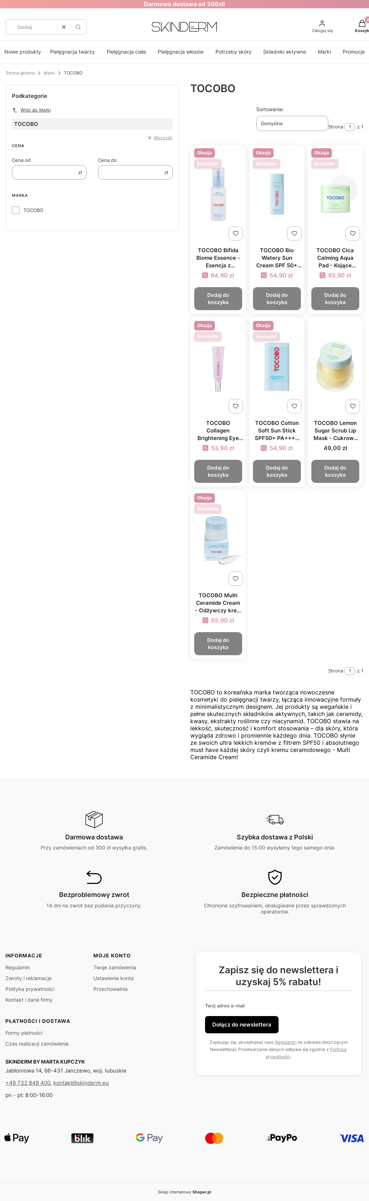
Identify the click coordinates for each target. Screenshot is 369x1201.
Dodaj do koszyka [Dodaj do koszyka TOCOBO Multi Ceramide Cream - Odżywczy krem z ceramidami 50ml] (218, 643)
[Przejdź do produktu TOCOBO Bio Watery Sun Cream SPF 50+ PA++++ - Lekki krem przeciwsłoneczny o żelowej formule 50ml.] (276, 194)
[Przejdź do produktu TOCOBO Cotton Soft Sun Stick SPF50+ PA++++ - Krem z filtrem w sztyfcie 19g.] (276, 366)
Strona (335, 127)
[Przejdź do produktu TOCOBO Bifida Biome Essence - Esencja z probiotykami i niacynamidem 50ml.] (218, 194)
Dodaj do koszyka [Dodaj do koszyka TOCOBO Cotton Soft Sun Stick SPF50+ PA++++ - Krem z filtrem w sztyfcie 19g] (277, 470)
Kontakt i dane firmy (29, 1000)
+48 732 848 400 (27, 1082)
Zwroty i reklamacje (28, 978)
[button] (78, 27)
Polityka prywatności (29, 989)
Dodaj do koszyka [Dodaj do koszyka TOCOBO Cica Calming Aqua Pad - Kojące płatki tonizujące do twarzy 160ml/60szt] (335, 298)
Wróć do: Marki (31, 110)
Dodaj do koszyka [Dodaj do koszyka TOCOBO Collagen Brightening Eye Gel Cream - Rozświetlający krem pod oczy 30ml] (218, 470)
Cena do (107, 160)
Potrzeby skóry (233, 52)
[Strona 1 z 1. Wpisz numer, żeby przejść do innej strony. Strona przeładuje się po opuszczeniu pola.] (350, 127)
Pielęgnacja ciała (126, 52)
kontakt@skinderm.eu (81, 1082)
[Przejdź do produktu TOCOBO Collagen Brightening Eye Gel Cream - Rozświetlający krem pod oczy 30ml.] (218, 366)
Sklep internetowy (184, 1192)
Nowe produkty (22, 52)
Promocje (354, 52)
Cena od (21, 160)
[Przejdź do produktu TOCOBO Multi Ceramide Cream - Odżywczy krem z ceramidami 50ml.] (218, 539)
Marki (324, 52)
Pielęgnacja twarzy (72, 52)
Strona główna (20, 73)
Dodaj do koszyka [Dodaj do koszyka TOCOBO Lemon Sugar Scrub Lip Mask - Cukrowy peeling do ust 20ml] (335, 470)
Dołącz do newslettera (241, 1024)
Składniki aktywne (284, 52)
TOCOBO (33, 210)
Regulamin (17, 967)
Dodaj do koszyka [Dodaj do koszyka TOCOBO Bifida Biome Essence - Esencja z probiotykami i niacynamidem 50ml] (218, 298)
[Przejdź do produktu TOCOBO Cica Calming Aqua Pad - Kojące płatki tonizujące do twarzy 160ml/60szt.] (335, 194)
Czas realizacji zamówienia (36, 1044)
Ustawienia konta (113, 978)
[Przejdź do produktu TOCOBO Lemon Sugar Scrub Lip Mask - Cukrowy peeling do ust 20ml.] (335, 366)
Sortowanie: (270, 109)
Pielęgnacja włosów (181, 52)
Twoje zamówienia (114, 967)
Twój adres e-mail (225, 1006)
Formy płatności (24, 1033)
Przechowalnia (110, 989)
